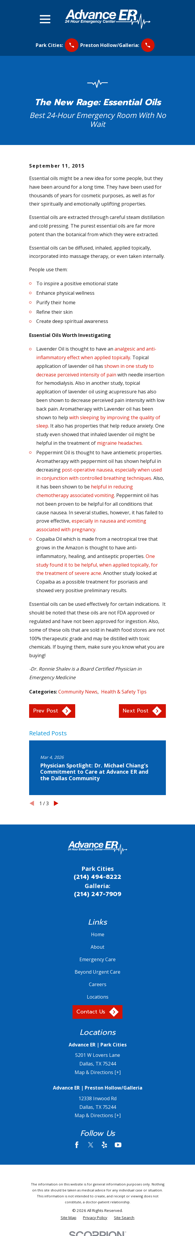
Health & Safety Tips (124, 691)
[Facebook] (76, 1145)
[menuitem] (68, 1217)
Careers (97, 984)
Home (97, 934)
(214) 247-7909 (97, 894)
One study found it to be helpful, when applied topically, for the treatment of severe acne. (97, 565)
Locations (97, 997)
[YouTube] (118, 1145)
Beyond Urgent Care (97, 972)
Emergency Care (97, 959)
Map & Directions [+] (98, 1072)
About (97, 947)
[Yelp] (104, 1145)
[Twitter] (90, 1145)
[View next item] (56, 803)
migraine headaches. (120, 443)
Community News (78, 691)
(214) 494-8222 (97, 876)
